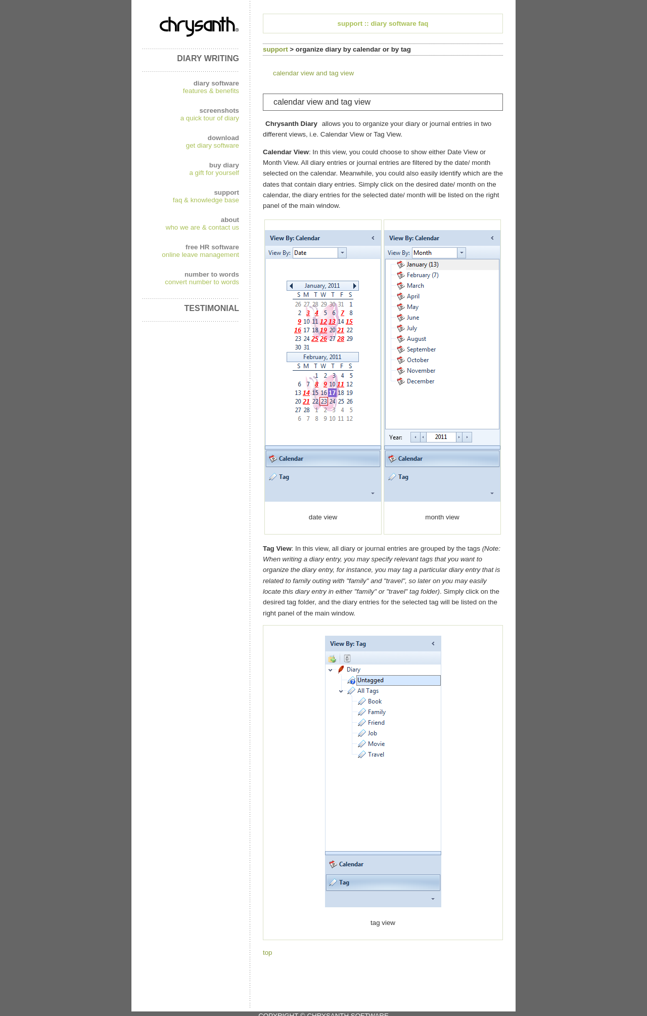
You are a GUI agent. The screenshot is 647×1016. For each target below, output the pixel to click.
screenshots (219, 110)
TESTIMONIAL (211, 308)
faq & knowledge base (206, 200)
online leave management (200, 254)
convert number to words (202, 282)
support (226, 192)
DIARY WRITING (208, 58)
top (267, 952)
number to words (211, 274)
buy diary (224, 165)
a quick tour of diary (209, 118)
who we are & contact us (202, 227)
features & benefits (211, 91)
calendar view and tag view (313, 73)
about (230, 220)
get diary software (212, 145)
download (223, 138)
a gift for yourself (214, 172)
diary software (216, 83)
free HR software (212, 247)
